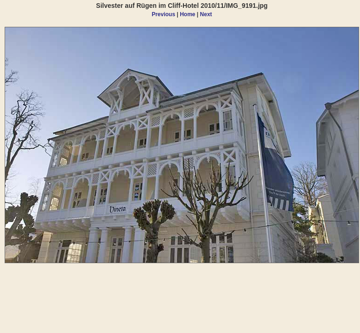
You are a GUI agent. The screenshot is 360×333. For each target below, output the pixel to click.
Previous (163, 14)
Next (206, 14)
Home (187, 14)
